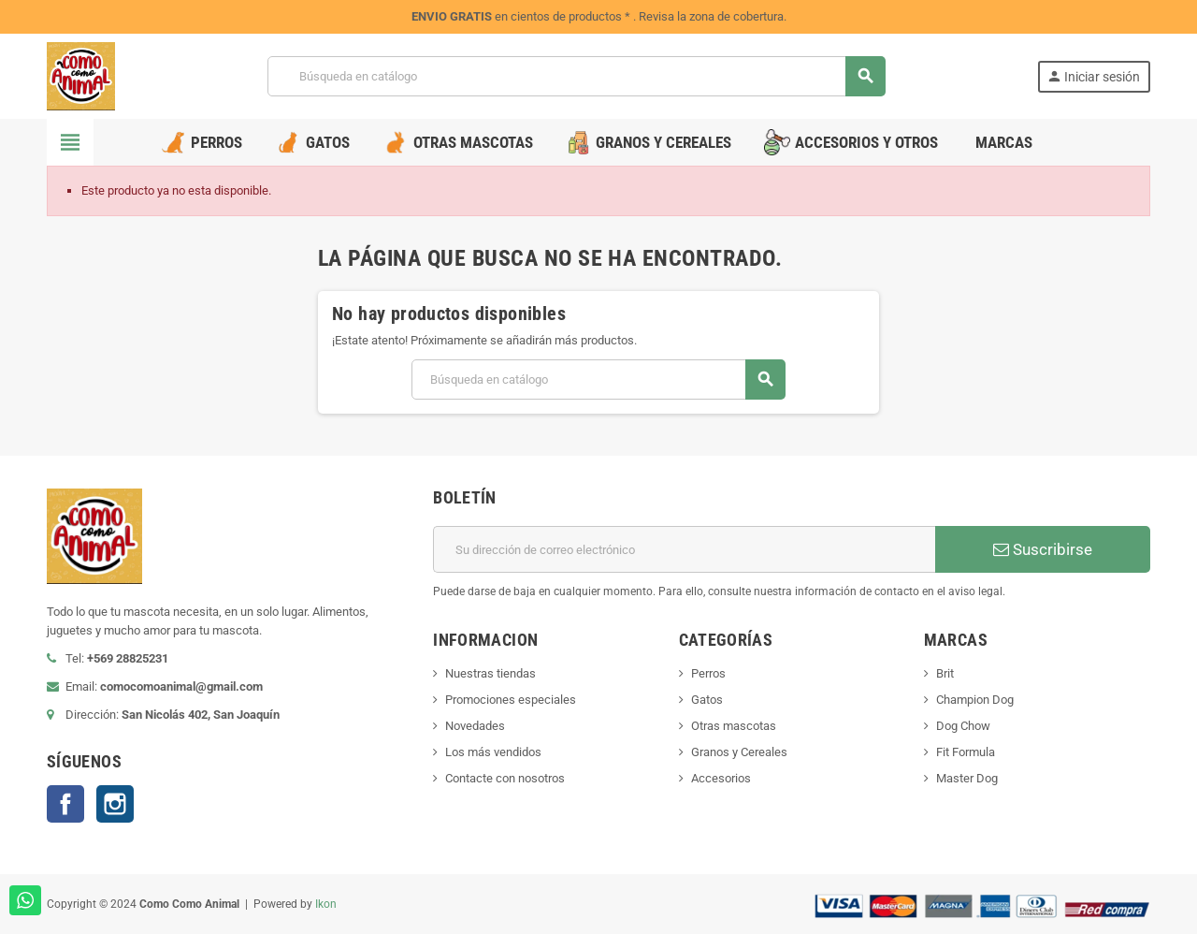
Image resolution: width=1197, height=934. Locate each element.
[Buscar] (576, 76)
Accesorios (721, 778)
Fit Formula (965, 752)
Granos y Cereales (739, 752)
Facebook (65, 804)
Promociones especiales (510, 700)
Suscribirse (1042, 549)
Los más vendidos (493, 752)
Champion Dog (975, 700)
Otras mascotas (733, 726)
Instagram (115, 804)
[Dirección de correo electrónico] (684, 549)
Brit (945, 673)
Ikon (326, 904)
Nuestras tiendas (490, 673)
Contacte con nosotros (505, 778)
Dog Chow (963, 726)
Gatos (707, 700)
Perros (708, 673)
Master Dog (967, 778)
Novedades (475, 726)
